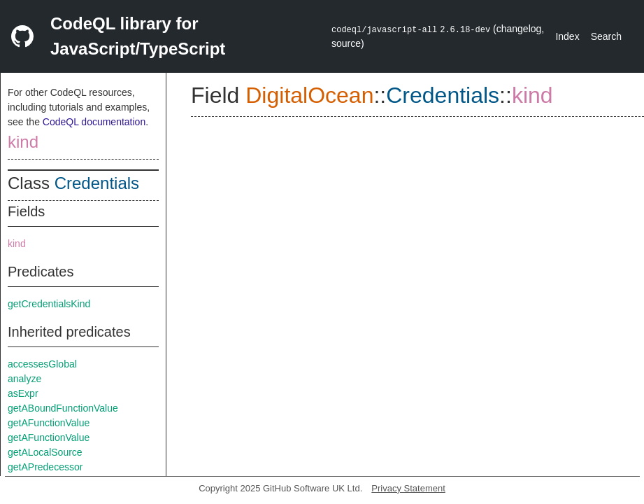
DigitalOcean (309, 95)
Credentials (97, 183)
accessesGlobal (42, 364)
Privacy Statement (408, 488)
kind (23, 141)
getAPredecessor (45, 466)
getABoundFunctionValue (63, 408)
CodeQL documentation (94, 121)
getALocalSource (45, 452)
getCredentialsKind (49, 303)
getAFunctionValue (49, 422)
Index (567, 36)
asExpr (23, 393)
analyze (24, 378)
